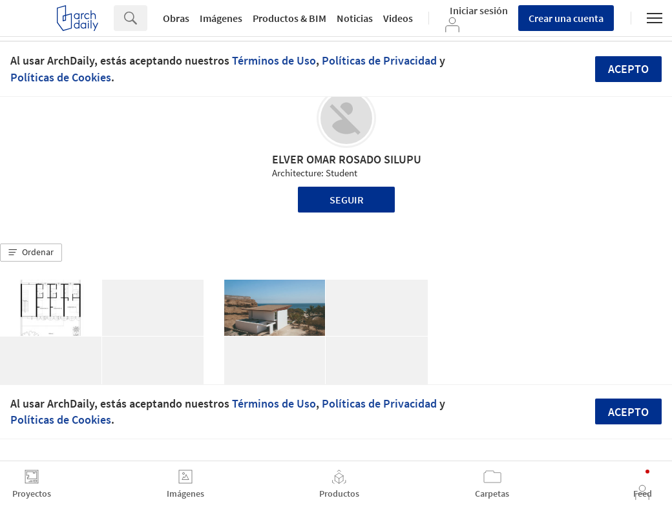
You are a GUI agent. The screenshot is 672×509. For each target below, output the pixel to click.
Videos (398, 18)
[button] (31, 253)
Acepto (628, 68)
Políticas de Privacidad (379, 60)
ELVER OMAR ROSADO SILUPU (346, 159)
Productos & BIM (289, 18)
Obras (176, 18)
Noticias (355, 18)
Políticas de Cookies (60, 77)
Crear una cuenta (566, 18)
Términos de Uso (274, 60)
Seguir (347, 199)
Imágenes (221, 18)
